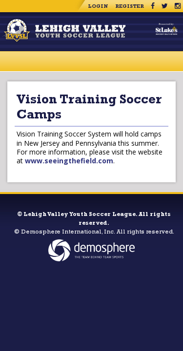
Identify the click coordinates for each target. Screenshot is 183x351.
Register (129, 6)
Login (98, 6)
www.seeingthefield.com (69, 160)
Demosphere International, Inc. (68, 232)
